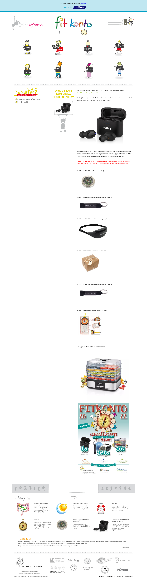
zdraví (120, 541)
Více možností (66, 7)
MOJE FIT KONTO (81, 543)
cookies (83, 3)
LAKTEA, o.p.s (35, 541)
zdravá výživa (100, 541)
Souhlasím (80, 7)
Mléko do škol (71, 541)
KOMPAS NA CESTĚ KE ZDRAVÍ (30, 99)
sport (19, 543)
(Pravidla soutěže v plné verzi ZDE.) (88, 93)
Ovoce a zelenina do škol (58, 541)
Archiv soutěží (23, 102)
